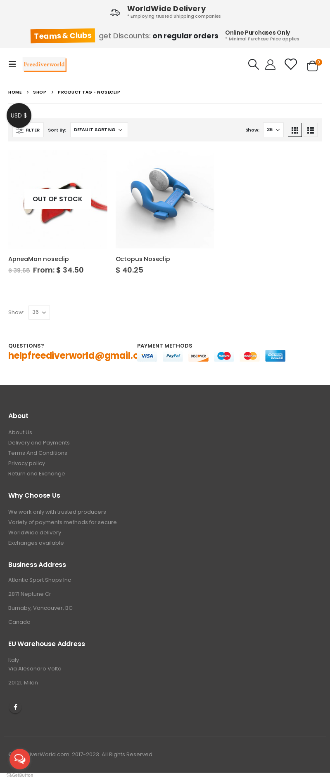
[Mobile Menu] (14, 64)
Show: (252, 130)
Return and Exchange (36, 473)
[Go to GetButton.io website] (20, 774)
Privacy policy (26, 463)
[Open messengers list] (19, 759)
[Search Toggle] (253, 64)
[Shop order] (99, 129)
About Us (20, 432)
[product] (57, 199)
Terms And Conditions (37, 453)
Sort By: (57, 130)
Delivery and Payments (39, 443)
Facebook (15, 707)
